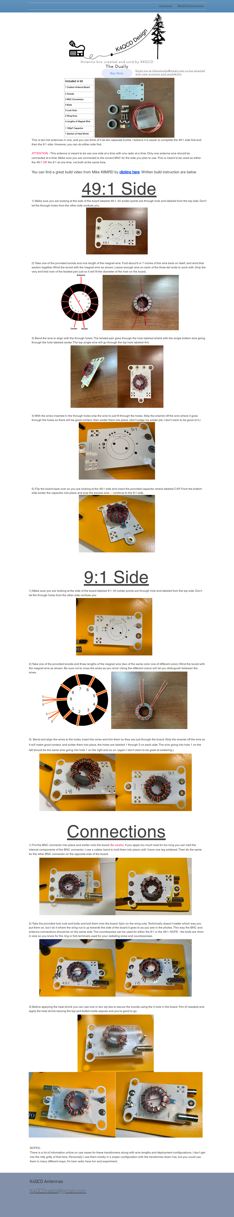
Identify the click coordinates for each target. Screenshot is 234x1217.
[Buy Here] (116, 73)
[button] (191, 6)
